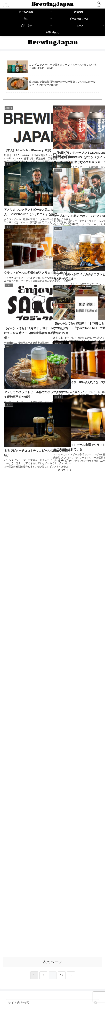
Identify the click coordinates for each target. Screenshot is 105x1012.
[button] (96, 514)
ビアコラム (52, 996)
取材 (86, 991)
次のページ (52, 473)
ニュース (86, 996)
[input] (52, 514)
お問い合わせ (52, 1001)
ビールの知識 (18, 991)
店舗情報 (52, 991)
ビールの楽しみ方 (18, 996)
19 (61, 486)
